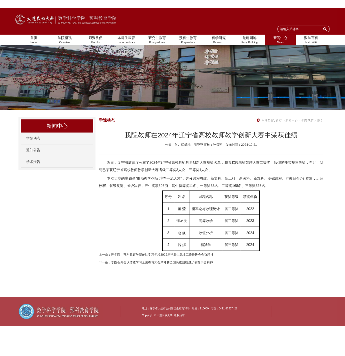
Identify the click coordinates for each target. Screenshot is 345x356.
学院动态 (33, 141)
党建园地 (249, 40)
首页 (33, 40)
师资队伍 (95, 40)
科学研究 (218, 40)
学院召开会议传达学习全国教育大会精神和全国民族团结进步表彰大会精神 (162, 272)
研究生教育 (157, 40)
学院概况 (64, 40)
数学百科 (311, 40)
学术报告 (33, 165)
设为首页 (277, 4)
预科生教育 (187, 40)
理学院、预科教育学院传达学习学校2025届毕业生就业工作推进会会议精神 (162, 264)
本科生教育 (126, 40)
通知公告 (33, 153)
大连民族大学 (317, 4)
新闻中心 (280, 40)
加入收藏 (296, 4)
